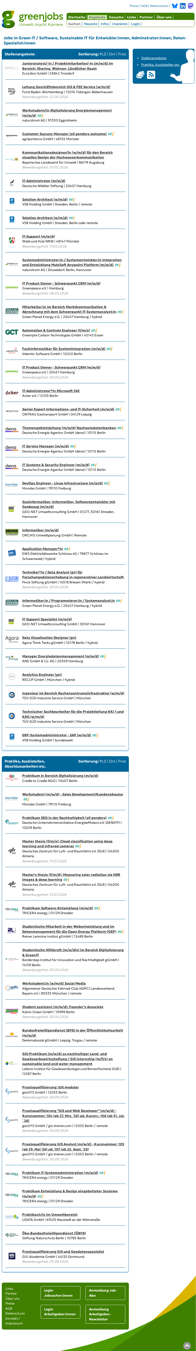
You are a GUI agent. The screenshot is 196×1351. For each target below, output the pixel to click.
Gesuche (116, 17)
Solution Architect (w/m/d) (45, 199)
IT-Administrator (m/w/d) (43, 181)
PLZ (103, 54)
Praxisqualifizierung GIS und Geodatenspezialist (63, 1251)
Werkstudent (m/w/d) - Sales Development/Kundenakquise (72, 794)
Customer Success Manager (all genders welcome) (64, 134)
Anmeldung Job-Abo (103, 1293)
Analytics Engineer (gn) (42, 674)
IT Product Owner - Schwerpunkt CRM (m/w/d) (61, 283)
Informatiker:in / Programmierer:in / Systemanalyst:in (68, 600)
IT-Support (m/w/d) (38, 236)
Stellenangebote (153, 58)
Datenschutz (159, 6)
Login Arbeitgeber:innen (60, 1312)
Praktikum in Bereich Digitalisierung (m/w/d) (60, 775)
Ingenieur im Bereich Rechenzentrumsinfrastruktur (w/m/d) (73, 693)
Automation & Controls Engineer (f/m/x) (56, 330)
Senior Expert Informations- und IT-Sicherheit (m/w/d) (68, 409)
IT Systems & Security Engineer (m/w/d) (56, 465)
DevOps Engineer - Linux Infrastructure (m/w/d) (62, 483)
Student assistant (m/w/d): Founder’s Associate (62, 1007)
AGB (144, 6)
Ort (112, 54)
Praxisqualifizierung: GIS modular (50, 1087)
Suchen (74, 24)
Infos (105, 24)
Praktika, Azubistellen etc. (160, 65)
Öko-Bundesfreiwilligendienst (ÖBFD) (54, 1233)
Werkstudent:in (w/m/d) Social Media (54, 983)
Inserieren (120, 24)
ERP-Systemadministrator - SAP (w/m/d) (56, 735)
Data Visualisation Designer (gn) (49, 637)
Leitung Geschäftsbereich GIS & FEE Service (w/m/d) (66, 87)
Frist (122, 54)
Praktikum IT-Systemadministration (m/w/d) (60, 1173)
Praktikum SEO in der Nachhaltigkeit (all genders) (64, 818)
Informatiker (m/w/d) (40, 530)
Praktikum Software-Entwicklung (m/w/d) (57, 908)
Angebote (97, 17)
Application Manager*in (42, 549)
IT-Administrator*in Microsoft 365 (51, 391)
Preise (134, 6)
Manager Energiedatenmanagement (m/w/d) (60, 656)
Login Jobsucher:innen (58, 1293)
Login (135, 24)
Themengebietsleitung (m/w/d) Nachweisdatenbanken (69, 428)
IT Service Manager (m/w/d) (45, 446)
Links (131, 17)
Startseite (76, 17)
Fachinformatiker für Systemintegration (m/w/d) (63, 349)
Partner (146, 17)
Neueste (90, 24)
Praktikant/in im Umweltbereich (50, 1214)
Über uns (164, 17)
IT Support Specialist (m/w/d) (47, 619)
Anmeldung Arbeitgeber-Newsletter (100, 1314)
